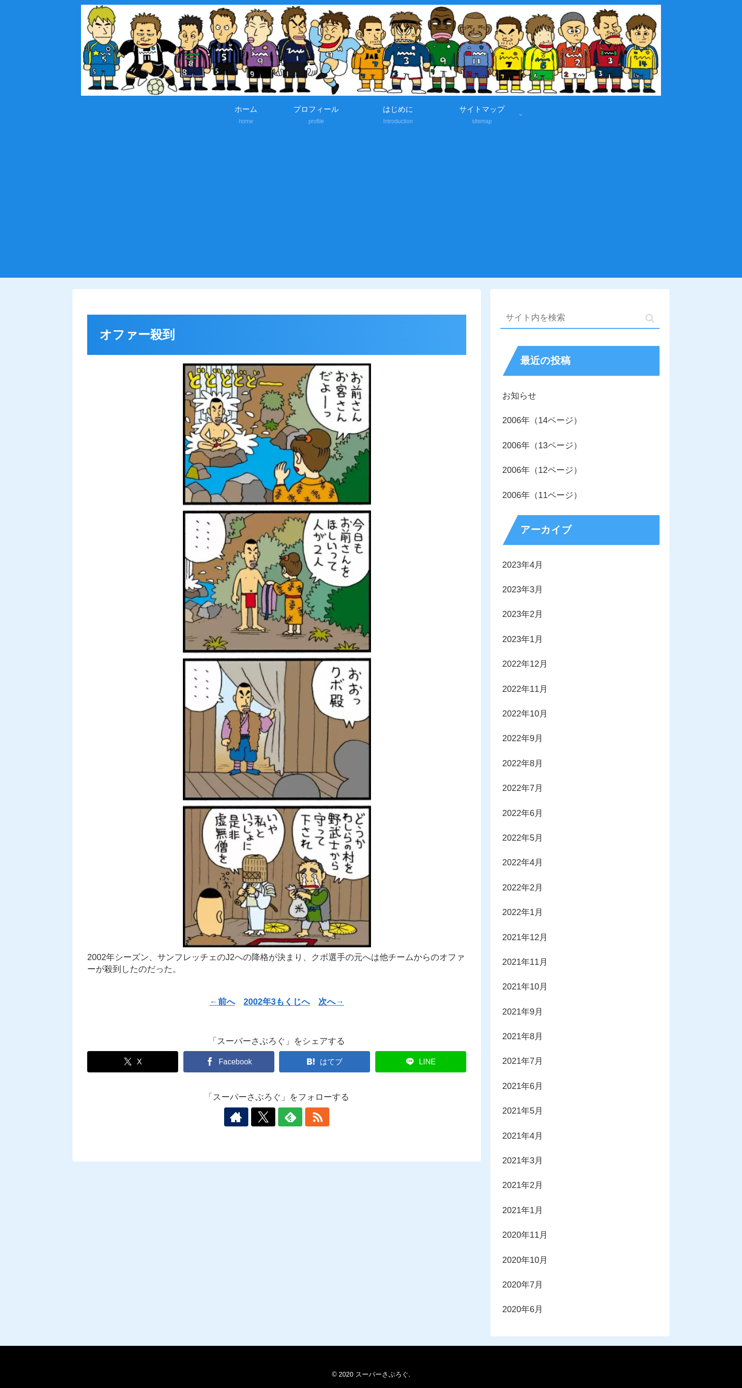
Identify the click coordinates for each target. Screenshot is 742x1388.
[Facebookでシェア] (228, 1061)
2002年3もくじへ (277, 1002)
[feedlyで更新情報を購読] (287, 1116)
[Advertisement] (371, 206)
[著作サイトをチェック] (244, 1116)
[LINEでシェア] (420, 1061)
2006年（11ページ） (542, 495)
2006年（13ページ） (542, 445)
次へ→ (331, 1002)
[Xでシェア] (132, 1061)
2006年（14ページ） (542, 420)
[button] (650, 318)
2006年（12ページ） (542, 470)
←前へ (222, 1002)
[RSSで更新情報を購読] (309, 1116)
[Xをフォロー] (265, 1116)
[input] (580, 318)
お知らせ (519, 395)
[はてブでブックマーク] (324, 1061)
